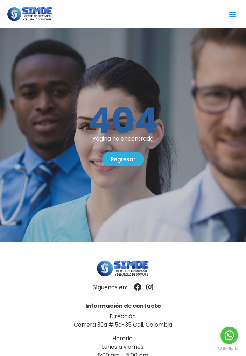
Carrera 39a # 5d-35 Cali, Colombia (123, 325)
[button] (233, 14)
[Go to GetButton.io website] (229, 349)
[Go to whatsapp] (229, 335)
